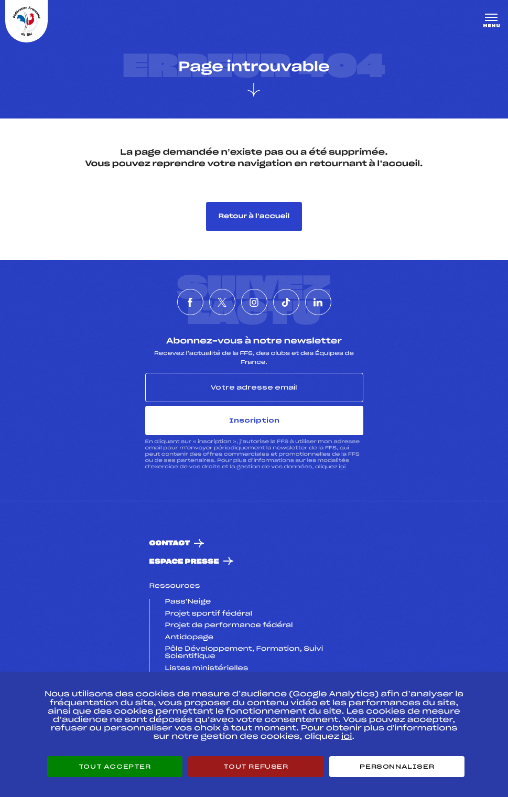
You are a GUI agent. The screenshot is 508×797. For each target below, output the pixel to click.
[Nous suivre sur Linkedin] (318, 302)
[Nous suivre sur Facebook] (190, 302)
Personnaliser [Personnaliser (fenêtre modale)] (397, 766)
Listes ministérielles (206, 668)
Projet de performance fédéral (229, 625)
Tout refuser (255, 766)
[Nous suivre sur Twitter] (222, 302)
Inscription (254, 420)
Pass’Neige (188, 602)
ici (342, 467)
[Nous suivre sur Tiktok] (286, 302)
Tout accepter (115, 766)
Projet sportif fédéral (208, 614)
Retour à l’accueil (254, 216)
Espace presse (184, 561)
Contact (169, 543)
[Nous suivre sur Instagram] (254, 302)
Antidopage (189, 637)
